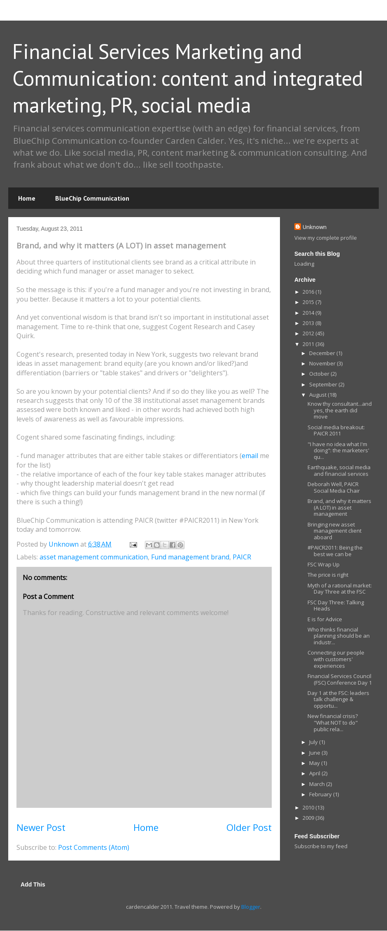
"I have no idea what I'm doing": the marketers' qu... (338, 450)
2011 (309, 344)
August (318, 394)
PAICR (242, 556)
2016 (309, 291)
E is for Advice (325, 619)
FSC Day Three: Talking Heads (336, 606)
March (317, 784)
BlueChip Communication (92, 198)
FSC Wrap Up (324, 564)
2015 (309, 302)
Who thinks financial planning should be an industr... (339, 636)
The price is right (328, 574)
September (323, 384)
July (314, 742)
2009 (309, 817)
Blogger (250, 906)
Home (26, 198)
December (322, 353)
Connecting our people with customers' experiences (336, 659)
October (320, 373)
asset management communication (94, 556)
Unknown (314, 227)
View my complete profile (325, 237)
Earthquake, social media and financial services (339, 470)
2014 (309, 312)
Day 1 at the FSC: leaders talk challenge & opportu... (338, 699)
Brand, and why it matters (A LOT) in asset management (339, 507)
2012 (309, 333)
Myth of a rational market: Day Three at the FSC (340, 589)
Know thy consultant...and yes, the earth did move (340, 410)
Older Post (249, 827)
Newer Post (40, 827)
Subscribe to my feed (320, 846)
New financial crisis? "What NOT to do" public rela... (333, 722)
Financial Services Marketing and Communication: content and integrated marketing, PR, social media (187, 78)
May (315, 763)
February (321, 794)
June (315, 752)
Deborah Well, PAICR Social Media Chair (334, 487)
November (323, 363)
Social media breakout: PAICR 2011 (336, 430)
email (250, 455)
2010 (309, 807)
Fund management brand (190, 556)
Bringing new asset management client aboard (334, 531)
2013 (309, 323)
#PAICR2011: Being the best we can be (335, 551)
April (315, 773)
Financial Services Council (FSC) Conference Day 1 (340, 679)
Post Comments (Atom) (93, 847)
